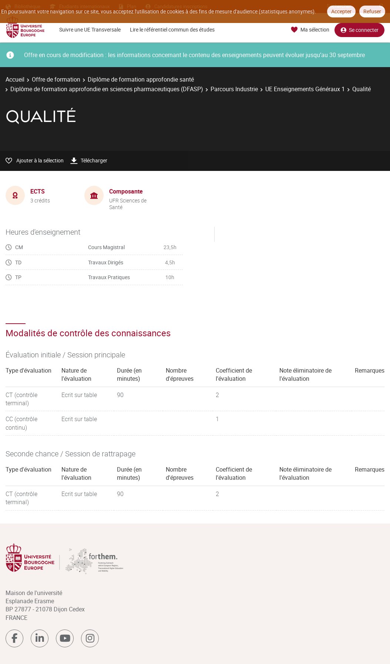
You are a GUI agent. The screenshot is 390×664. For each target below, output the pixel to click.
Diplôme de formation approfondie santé (141, 79)
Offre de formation (56, 79)
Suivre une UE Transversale (90, 29)
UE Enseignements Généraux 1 (305, 89)
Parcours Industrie (234, 89)
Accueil (15, 79)
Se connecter (359, 29)
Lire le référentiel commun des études (172, 29)
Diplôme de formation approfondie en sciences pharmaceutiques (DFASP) (106, 89)
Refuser (372, 11)
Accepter (341, 11)
